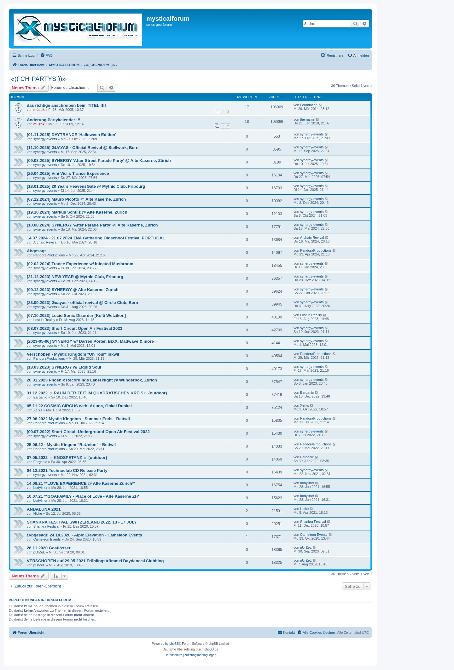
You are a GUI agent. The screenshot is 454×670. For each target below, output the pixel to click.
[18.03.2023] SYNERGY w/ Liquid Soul (64, 367)
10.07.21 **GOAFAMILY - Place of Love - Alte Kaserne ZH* (83, 496)
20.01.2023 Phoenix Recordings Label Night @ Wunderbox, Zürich (92, 380)
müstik (38, 110)
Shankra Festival (46, 526)
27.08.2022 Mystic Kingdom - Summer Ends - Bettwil (78, 418)
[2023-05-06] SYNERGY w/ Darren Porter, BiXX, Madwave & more (90, 341)
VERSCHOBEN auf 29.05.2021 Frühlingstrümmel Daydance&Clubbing (95, 560)
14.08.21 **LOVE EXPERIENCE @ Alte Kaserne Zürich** (81, 483)
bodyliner (40, 488)
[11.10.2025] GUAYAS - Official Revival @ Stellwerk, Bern (82, 147)
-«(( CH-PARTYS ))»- (38, 78)
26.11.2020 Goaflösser (49, 548)
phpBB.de (211, 649)
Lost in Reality (44, 320)
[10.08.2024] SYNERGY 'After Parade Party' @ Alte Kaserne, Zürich (92, 225)
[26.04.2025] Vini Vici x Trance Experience (68, 173)
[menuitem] (46, 55)
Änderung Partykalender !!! (53, 119)
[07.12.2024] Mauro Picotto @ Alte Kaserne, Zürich (76, 199)
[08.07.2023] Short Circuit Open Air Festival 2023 (74, 328)
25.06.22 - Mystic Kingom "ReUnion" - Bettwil (71, 444)
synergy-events (45, 139)
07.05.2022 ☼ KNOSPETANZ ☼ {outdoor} (67, 457)
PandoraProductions (49, 255)
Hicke (37, 513)
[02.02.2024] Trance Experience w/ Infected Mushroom (80, 263)
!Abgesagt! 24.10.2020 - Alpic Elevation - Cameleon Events (84, 535)
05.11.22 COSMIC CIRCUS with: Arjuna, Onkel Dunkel (79, 406)
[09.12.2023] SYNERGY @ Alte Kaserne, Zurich (73, 289)
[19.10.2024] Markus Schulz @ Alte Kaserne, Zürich (77, 212)
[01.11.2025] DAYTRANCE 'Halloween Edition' (71, 134)
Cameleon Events (47, 539)
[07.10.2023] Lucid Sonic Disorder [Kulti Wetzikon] (76, 315)
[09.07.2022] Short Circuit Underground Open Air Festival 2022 (88, 431)
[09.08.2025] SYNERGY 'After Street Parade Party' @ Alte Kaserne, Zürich (99, 160)
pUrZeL (39, 552)
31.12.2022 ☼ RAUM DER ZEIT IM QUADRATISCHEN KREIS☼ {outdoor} (97, 393)
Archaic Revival (45, 242)
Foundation (308, 105)
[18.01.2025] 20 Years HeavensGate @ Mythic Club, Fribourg (86, 186)
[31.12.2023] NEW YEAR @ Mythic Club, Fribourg (75, 276)
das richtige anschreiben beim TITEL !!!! (66, 105)
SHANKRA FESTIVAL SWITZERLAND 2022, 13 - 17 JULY (82, 522)
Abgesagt (36, 251)
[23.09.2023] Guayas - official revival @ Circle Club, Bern (82, 302)
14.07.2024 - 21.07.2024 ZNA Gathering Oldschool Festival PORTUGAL (96, 238)
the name (307, 119)
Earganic (40, 397)
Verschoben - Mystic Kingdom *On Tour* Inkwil (73, 354)
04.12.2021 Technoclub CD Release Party (67, 470)
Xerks (37, 410)
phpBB (174, 643)
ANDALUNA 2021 (44, 509)
